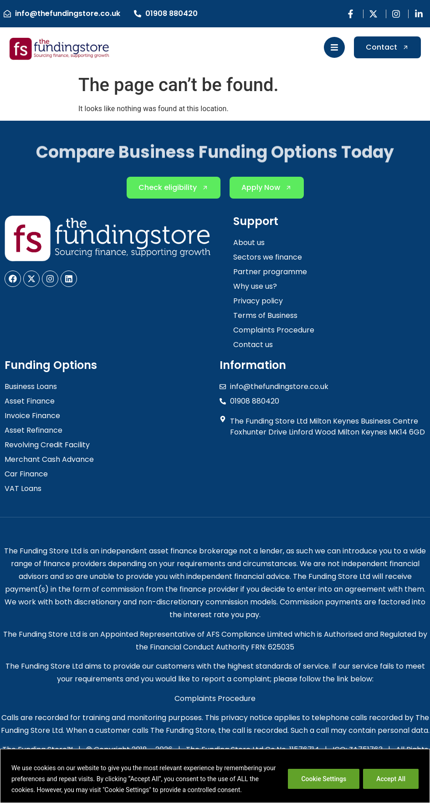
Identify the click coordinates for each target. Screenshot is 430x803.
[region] (215, 776)
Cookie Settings (323, 779)
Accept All (390, 779)
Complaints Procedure (215, 698)
